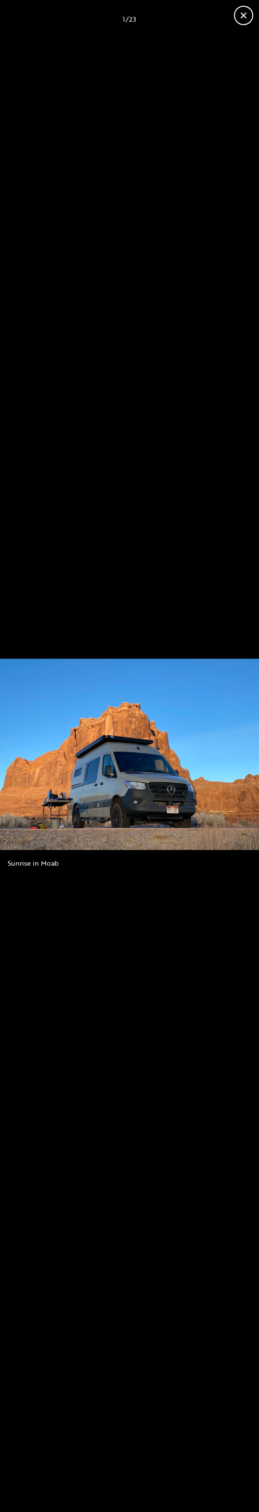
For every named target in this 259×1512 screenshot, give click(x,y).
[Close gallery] (243, 15)
